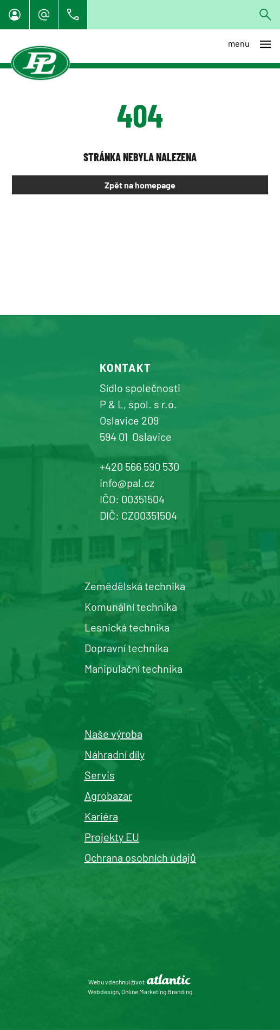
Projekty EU (111, 836)
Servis (99, 774)
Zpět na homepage (140, 185)
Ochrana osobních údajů (140, 857)
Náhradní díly (114, 754)
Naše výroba (113, 733)
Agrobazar (108, 795)
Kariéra (101, 816)
